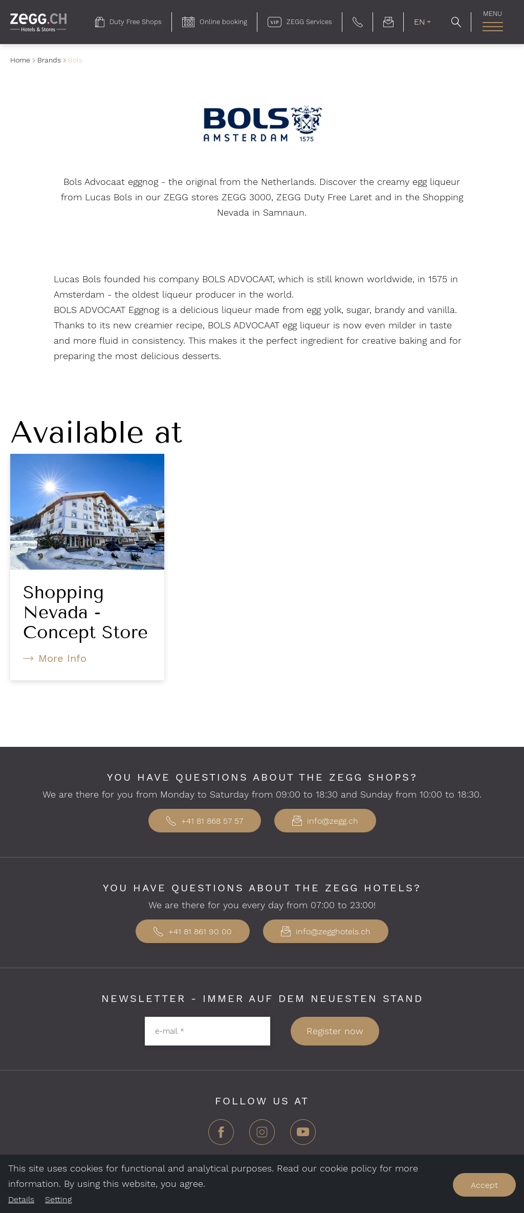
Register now (335, 1031)
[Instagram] (262, 1136)
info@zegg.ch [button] (325, 821)
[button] (357, 22)
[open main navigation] (492, 26)
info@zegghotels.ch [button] (325, 931)
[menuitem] (128, 22)
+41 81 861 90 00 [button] (193, 931)
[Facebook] (221, 1136)
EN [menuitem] (419, 22)
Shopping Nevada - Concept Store (85, 612)
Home (20, 60)
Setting (58, 1199)
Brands (49, 60)
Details (21, 1199)
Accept (484, 1185)
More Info (62, 658)
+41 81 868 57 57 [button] (204, 821)
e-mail (169, 1030)
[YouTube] (303, 1136)
